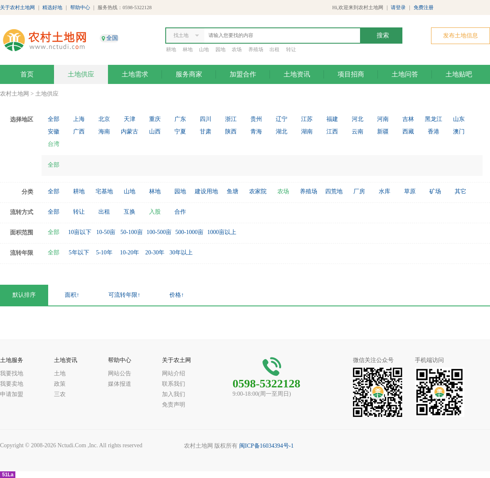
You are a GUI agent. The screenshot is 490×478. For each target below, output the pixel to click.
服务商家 (189, 74)
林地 (188, 49)
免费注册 (424, 7)
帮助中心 (80, 7)
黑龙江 (433, 119)
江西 (332, 131)
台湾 (53, 144)
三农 (60, 394)
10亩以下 (79, 232)
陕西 (231, 131)
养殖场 (255, 49)
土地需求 (135, 74)
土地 (60, 373)
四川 (205, 119)
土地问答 (405, 74)
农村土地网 (14, 94)
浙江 (231, 119)
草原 (410, 191)
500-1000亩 (189, 232)
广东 (180, 119)
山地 (204, 49)
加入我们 (173, 394)
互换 (129, 212)
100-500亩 (159, 232)
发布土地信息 (460, 35)
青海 (256, 131)
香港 (433, 131)
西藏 (408, 131)
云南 (357, 131)
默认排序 (24, 295)
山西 (155, 131)
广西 (79, 131)
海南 (104, 131)
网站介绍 (173, 373)
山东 (459, 119)
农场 (237, 49)
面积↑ (72, 295)
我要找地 (11, 373)
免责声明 (173, 405)
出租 (274, 49)
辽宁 (281, 119)
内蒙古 (129, 131)
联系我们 (173, 384)
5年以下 (79, 252)
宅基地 (104, 191)
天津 (129, 119)
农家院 (258, 191)
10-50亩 (106, 232)
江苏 (307, 119)
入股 (155, 212)
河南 (383, 119)
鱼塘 (232, 191)
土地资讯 (297, 74)
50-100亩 (131, 232)
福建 (332, 119)
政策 (60, 384)
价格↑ (176, 295)
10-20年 (130, 252)
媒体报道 (119, 384)
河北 (357, 119)
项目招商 (351, 74)
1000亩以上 (221, 232)
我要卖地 (11, 384)
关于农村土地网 (17, 7)
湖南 (307, 131)
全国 (112, 38)
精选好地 (52, 7)
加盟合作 (243, 74)
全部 (53, 119)
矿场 (435, 191)
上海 (79, 119)
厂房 (359, 191)
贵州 (256, 119)
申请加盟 (11, 394)
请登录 (398, 7)
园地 (220, 49)
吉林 (408, 119)
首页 (27, 74)
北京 (104, 119)
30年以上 (181, 252)
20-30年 (155, 252)
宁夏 (180, 131)
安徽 (53, 131)
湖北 (281, 131)
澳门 (459, 131)
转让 (291, 49)
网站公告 (119, 373)
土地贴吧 (459, 74)
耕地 (171, 49)
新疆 (383, 131)
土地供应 (81, 74)
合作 (180, 212)
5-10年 (104, 252)
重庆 (155, 119)
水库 (384, 191)
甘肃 (205, 131)
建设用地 (206, 191)
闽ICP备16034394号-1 (266, 446)
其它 (460, 191)
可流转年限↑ (124, 295)
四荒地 (334, 191)
